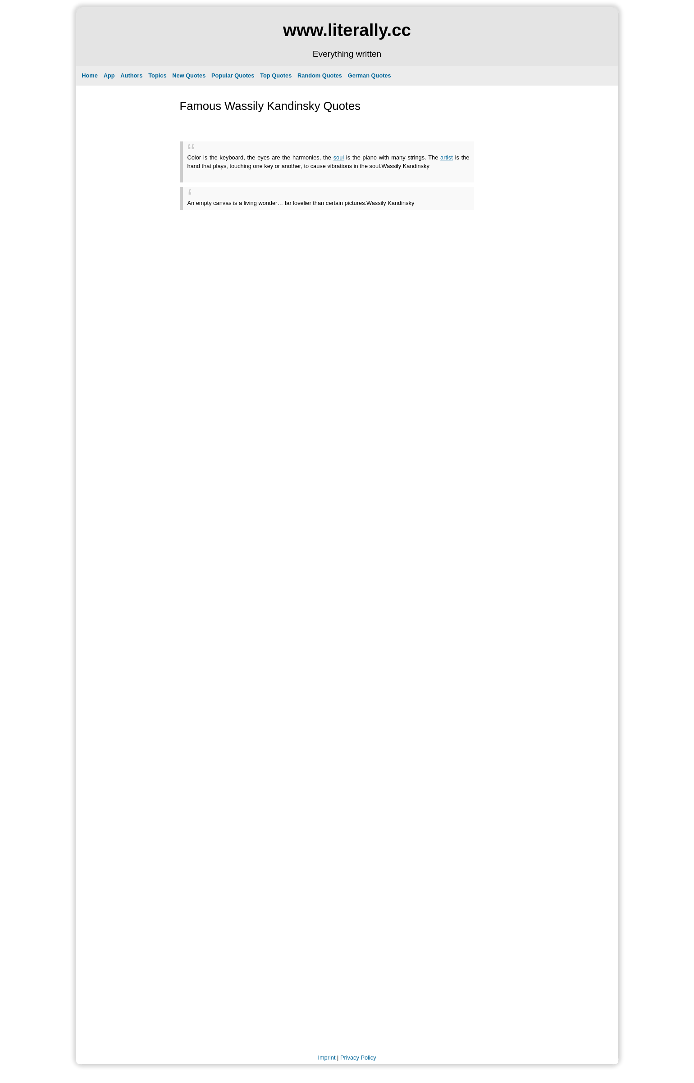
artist (446, 157)
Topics (157, 75)
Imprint (326, 1057)
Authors (131, 75)
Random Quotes (319, 75)
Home (90, 75)
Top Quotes (276, 75)
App (109, 75)
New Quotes (188, 75)
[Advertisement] (292, 173)
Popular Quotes (232, 75)
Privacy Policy (358, 1057)
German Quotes (369, 75)
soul (338, 157)
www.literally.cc (347, 30)
